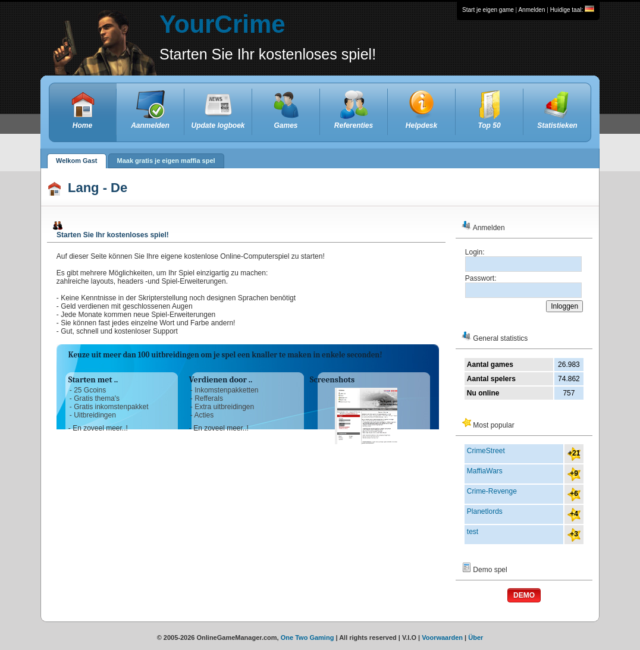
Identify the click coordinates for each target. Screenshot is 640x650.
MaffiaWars (485, 471)
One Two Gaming (307, 637)
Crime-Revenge (492, 491)
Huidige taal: (572, 10)
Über (475, 637)
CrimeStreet (486, 451)
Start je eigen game (488, 10)
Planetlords (485, 511)
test (472, 531)
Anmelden (531, 10)
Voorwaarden (442, 637)
